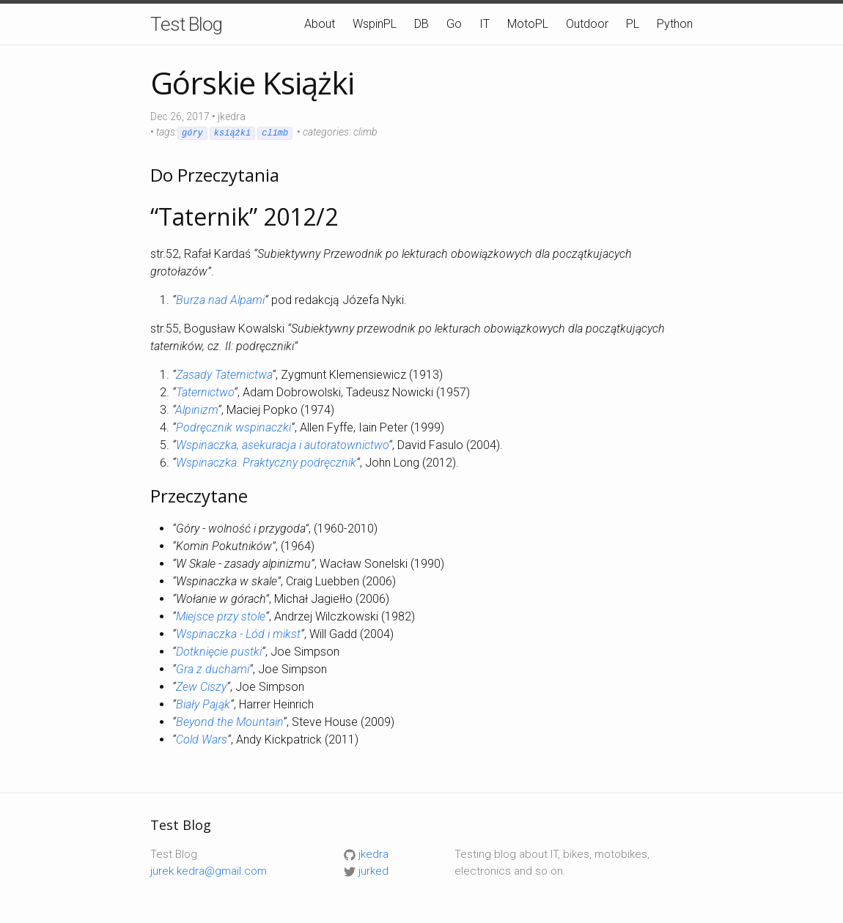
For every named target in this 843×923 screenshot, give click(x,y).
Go (454, 24)
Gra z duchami (212, 669)
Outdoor (587, 24)
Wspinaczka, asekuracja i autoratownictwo (282, 445)
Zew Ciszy (201, 687)
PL (632, 24)
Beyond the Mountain (229, 722)
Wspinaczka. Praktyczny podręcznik (266, 463)
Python (675, 24)
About (319, 24)
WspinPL (375, 24)
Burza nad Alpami (220, 300)
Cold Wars (201, 739)
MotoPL (527, 24)
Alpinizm (196, 410)
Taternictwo (205, 392)
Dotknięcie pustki (219, 652)
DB (421, 24)
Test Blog (186, 24)
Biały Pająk (203, 704)
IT (484, 24)
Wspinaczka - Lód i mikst (238, 634)
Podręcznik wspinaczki (233, 427)
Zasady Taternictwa (224, 375)
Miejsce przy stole (220, 616)
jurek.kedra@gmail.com (208, 871)
